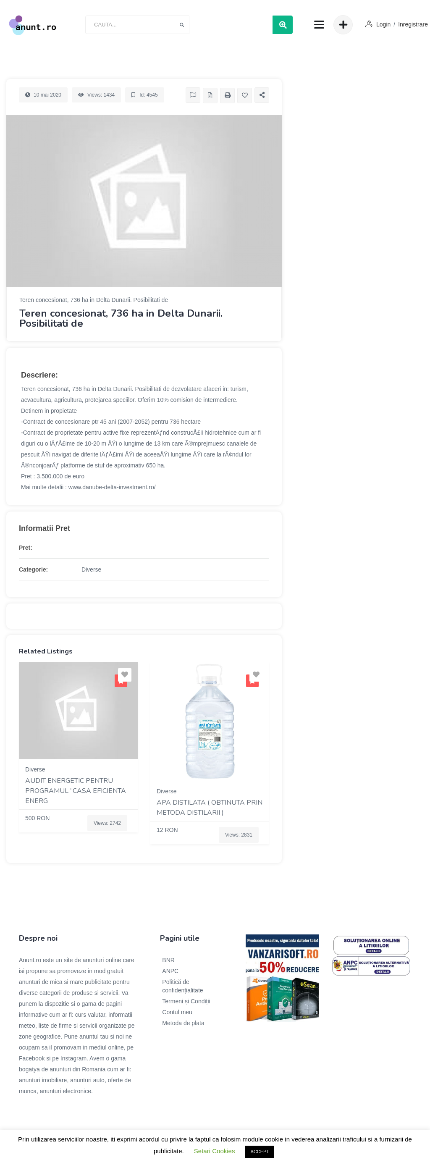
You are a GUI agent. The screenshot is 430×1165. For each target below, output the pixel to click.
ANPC (170, 971)
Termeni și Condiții (186, 1001)
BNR (168, 960)
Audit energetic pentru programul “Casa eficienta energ (75, 791)
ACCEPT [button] (259, 1151)
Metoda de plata (183, 1023)
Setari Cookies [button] (214, 1151)
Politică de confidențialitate (182, 986)
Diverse (91, 569)
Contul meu (177, 1012)
